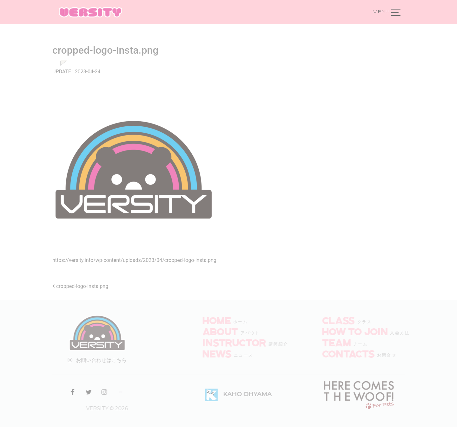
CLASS (347, 320)
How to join (363, 331)
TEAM (345, 342)
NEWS (225, 353)
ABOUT (228, 331)
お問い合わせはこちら (93, 360)
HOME (225, 320)
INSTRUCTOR (243, 342)
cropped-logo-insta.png (80, 286)
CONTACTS (357, 353)
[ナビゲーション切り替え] (396, 12)
